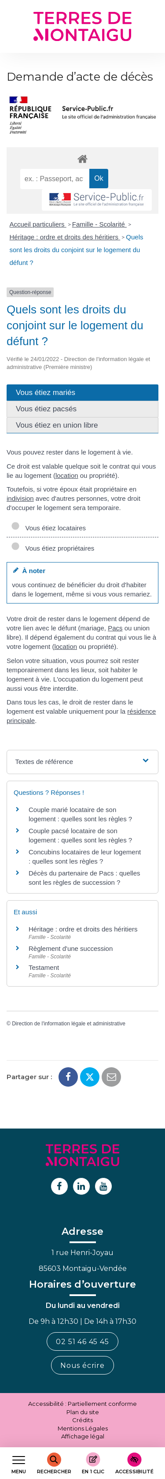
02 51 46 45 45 (82, 1341)
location (66, 475)
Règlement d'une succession (71, 948)
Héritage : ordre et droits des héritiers (65, 237)
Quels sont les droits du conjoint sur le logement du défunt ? (76, 249)
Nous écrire (82, 1365)
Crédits (82, 1419)
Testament (44, 967)
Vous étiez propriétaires (52, 548)
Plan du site (82, 1412)
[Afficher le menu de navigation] (19, 1463)
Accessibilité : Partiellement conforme (82, 1403)
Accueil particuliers (38, 224)
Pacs (115, 628)
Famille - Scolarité (99, 224)
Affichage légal (82, 1436)
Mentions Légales (83, 1428)
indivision (20, 498)
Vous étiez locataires (48, 528)
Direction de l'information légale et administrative (68, 1024)
